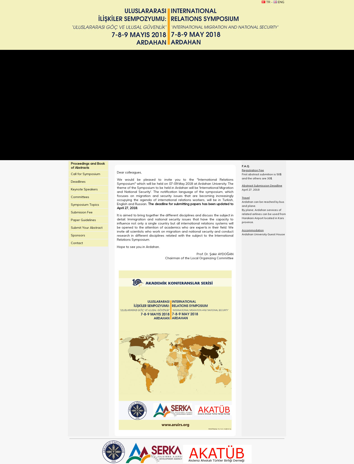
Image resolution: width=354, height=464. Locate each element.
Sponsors (78, 235)
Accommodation (253, 230)
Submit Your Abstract (86, 228)
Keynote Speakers (84, 189)
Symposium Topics (85, 205)
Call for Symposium (85, 174)
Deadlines (78, 182)
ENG (278, 2)
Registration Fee (253, 170)
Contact (77, 243)
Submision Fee (82, 212)
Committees (80, 197)
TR (266, 2)
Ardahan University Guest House (263, 234)
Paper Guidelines (83, 220)
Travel (246, 197)
